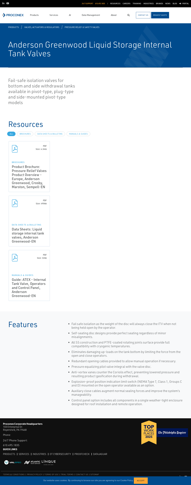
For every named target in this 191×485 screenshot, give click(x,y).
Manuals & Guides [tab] (78, 134)
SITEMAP (94, 474)
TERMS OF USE (51, 474)
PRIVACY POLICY (34, 474)
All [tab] (11, 134)
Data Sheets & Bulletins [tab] (50, 134)
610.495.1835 (11, 445)
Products (13, 27)
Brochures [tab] (25, 134)
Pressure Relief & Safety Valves (82, 27)
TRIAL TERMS (67, 474)
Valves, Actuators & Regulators (41, 27)
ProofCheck (82, 454)
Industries (39, 454)
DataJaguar (100, 454)
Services (24, 454)
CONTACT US (82, 474)
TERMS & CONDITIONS (14, 474)
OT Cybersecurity (60, 454)
